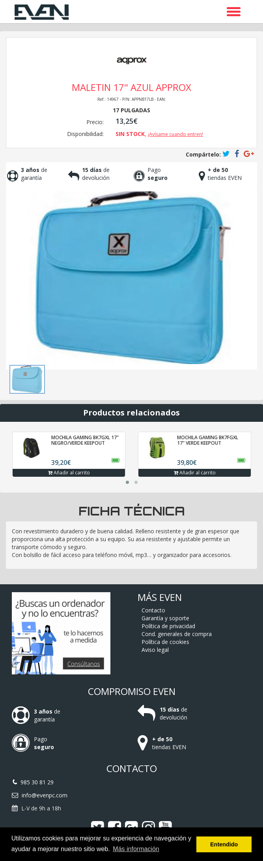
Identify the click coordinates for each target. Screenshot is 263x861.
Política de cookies (165, 642)
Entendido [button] (224, 844)
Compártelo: (203, 154)
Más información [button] (136, 849)
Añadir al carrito (69, 472)
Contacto (153, 610)
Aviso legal (155, 649)
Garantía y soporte (165, 618)
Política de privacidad (168, 626)
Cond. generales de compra (177, 634)
